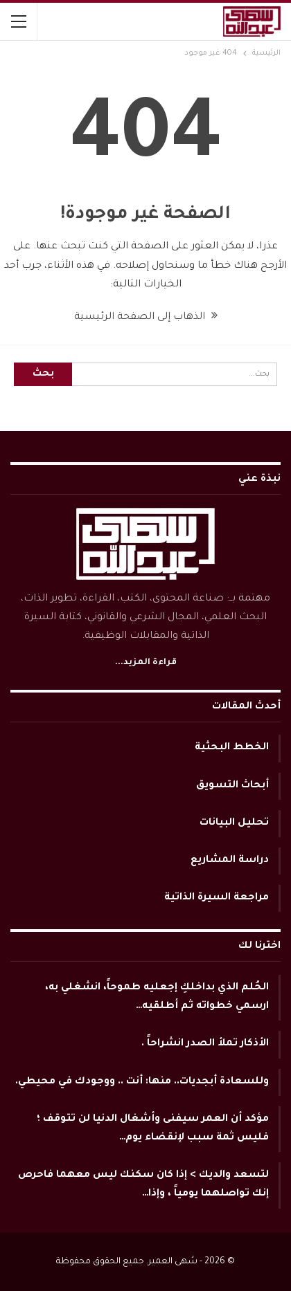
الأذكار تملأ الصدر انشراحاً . (205, 1044)
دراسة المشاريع (230, 860)
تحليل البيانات (234, 823)
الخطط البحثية (232, 747)
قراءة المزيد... (146, 663)
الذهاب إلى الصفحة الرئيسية (146, 317)
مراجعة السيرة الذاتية (216, 898)
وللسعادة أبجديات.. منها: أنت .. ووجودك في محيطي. (142, 1082)
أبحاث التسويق (232, 785)
